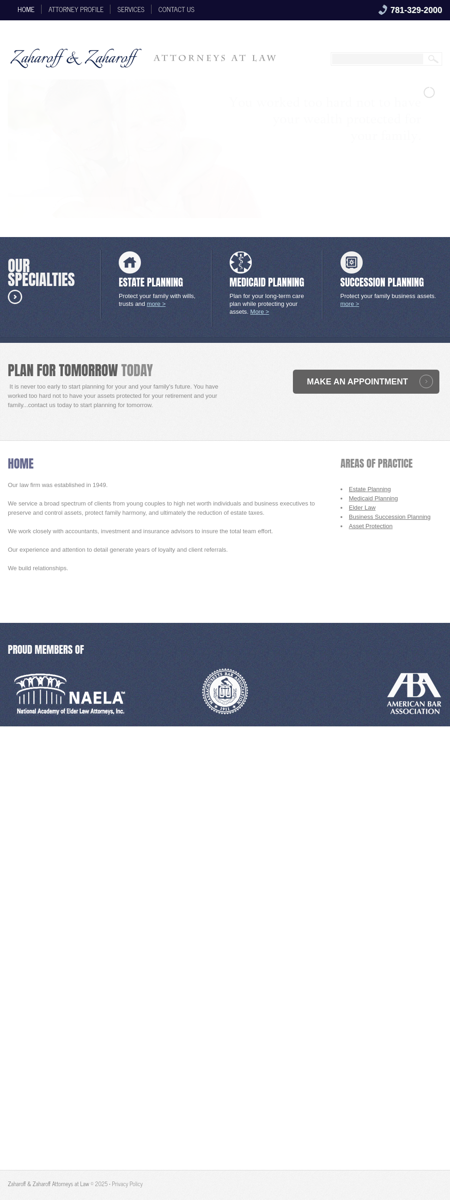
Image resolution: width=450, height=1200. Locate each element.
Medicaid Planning (373, 498)
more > (156, 303)
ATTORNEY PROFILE (76, 9)
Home (26, 9)
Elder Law (362, 507)
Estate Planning (370, 489)
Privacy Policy (127, 1183)
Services (130, 9)
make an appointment (357, 381)
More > (259, 311)
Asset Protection (371, 526)
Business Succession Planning (390, 516)
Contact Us (176, 9)
